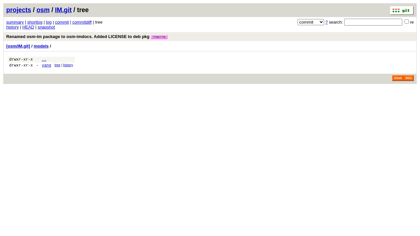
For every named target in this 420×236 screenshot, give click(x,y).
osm (43, 9)
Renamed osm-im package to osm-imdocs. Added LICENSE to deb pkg (86, 36)
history (12, 27)
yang (46, 67)
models (41, 46)
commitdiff (82, 22)
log (49, 22)
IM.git (63, 9)
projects (18, 9)
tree (57, 66)
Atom (398, 80)
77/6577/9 (158, 37)
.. (44, 60)
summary (15, 22)
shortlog (34, 22)
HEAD (28, 27)
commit (62, 22)
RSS (409, 80)
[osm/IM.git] (18, 46)
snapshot (46, 27)
